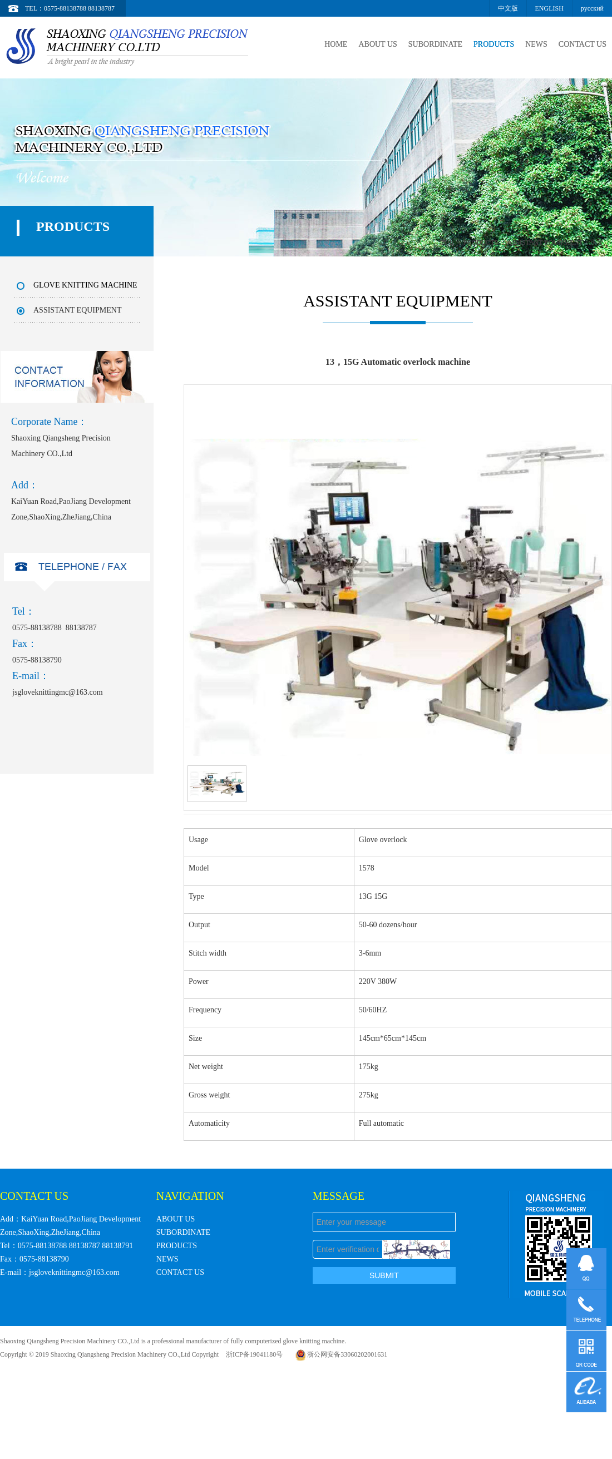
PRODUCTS (491, 44)
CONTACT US (582, 44)
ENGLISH (549, 8)
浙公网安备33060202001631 (341, 1354)
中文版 (508, 8)
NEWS (535, 44)
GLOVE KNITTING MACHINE (85, 285)
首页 (447, 242)
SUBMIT (384, 1275)
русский (592, 8)
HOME (331, 44)
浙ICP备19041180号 (254, 1354)
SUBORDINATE (433, 44)
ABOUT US (374, 44)
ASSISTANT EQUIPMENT (545, 242)
